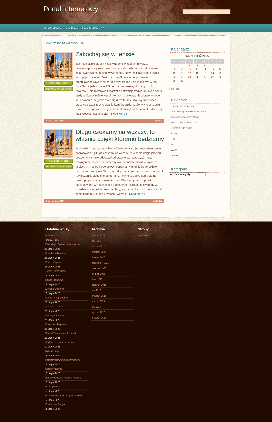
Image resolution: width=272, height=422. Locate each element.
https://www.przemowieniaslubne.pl (188, 111)
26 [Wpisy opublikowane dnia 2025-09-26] (205, 77)
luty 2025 (96, 306)
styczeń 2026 (98, 246)
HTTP (174, 133)
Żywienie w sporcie (54, 289)
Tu (172, 144)
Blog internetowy (93, 28)
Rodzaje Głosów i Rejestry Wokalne (63, 377)
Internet (175, 155)
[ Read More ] (117, 113)
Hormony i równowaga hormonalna (62, 360)
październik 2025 (100, 263)
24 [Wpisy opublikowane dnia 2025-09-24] (189, 77)
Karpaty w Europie (54, 315)
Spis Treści (72, 28)
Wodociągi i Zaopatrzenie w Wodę (62, 244)
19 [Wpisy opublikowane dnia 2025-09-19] (205, 73)
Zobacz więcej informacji (183, 122)
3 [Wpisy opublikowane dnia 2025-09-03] (189, 65)
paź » (178, 89)
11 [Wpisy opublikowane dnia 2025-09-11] (197, 69)
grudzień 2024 (99, 317)
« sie (171, 89)
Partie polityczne (53, 262)
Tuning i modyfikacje (55, 271)
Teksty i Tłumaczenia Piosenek (60, 333)
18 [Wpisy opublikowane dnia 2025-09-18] (197, 73)
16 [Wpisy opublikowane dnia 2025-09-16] (182, 73)
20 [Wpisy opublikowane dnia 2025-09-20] (212, 73)
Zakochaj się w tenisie (105, 54)
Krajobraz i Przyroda (55, 324)
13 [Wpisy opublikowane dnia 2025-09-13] (212, 69)
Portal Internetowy (70, 9)
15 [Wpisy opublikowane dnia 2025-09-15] (174, 73)
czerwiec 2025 (99, 285)
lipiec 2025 (97, 279)
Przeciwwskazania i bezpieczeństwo (63, 395)
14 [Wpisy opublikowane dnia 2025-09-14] (220, 69)
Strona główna (52, 28)
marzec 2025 (98, 301)
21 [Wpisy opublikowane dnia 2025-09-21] (220, 73)
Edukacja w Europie (55, 404)
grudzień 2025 (99, 252)
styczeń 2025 (98, 312)
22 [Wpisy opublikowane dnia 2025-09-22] (174, 77)
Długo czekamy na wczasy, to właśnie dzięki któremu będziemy (120, 135)
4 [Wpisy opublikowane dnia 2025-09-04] (197, 65)
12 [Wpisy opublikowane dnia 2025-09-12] (205, 69)
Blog (173, 139)
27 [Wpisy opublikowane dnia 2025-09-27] (212, 77)
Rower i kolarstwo (54, 280)
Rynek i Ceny (52, 351)
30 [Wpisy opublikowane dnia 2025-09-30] (182, 80)
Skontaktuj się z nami (181, 128)
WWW (174, 150)
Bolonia (49, 235)
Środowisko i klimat (55, 306)
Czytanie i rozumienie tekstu (59, 342)
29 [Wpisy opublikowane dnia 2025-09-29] (174, 80)
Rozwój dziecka (53, 386)
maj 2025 (96, 290)
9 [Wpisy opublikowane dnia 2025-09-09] (182, 69)
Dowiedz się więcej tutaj (183, 106)
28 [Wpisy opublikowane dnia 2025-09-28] (220, 77)
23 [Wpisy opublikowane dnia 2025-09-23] (182, 77)
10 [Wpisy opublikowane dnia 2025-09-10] (189, 69)
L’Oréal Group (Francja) (57, 297)
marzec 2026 (98, 235)
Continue (157, 121)
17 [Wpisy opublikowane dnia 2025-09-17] (189, 73)
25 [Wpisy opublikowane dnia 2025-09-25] (197, 77)
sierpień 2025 (98, 274)
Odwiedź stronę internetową (185, 117)
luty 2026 (96, 241)
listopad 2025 (98, 257)
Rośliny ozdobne (53, 369)
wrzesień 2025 (99, 268)
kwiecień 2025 (99, 296)
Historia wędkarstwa (55, 253)
